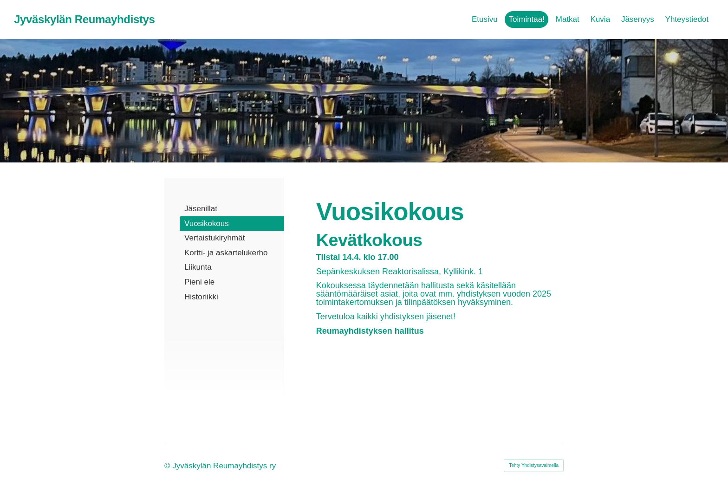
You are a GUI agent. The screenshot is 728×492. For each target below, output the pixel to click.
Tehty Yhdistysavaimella (534, 465)
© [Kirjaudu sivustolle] (168, 465)
